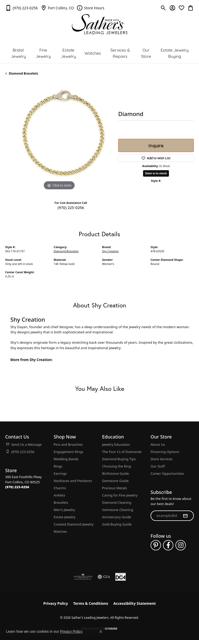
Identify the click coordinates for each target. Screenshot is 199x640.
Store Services (162, 459)
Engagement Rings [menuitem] (68, 451)
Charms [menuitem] (60, 488)
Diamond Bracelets (23, 73)
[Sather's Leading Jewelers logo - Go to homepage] (99, 24)
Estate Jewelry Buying (175, 53)
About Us (158, 444)
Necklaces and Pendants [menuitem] (73, 480)
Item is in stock (156, 173)
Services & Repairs (120, 53)
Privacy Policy (55, 603)
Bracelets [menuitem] (61, 502)
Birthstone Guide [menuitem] (115, 473)
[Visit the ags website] (83, 577)
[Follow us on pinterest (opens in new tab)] (156, 545)
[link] (21, 8)
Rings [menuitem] (58, 466)
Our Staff (158, 466)
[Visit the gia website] (104, 577)
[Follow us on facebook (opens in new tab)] (168, 545)
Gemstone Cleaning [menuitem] (117, 509)
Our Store (146, 53)
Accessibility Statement (134, 603)
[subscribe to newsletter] (185, 515)
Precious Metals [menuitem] (114, 488)
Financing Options (165, 451)
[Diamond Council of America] (120, 577)
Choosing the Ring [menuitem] (116, 466)
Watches (92, 52)
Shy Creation (110, 251)
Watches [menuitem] (60, 531)
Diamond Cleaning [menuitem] (116, 502)
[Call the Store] (17, 487)
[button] (163, 8)
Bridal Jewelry (18, 53)
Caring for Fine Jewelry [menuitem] (120, 495)
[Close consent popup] (100, 631)
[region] (59, 137)
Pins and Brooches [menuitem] (68, 444)
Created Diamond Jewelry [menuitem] (74, 524)
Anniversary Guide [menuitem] (116, 517)
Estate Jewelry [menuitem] (64, 517)
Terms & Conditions (90, 603)
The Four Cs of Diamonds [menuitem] (122, 451)
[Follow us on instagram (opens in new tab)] (180, 545)
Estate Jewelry (68, 53)
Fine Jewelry (43, 53)
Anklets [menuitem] (59, 495)
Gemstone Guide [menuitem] (115, 480)
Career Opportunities (167, 473)
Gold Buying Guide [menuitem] (117, 524)
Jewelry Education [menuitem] (116, 444)
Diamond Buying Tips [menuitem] (119, 459)
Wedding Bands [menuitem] (66, 459)
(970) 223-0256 (71, 207)
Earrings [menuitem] (60, 473)
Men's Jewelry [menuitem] (64, 509)
